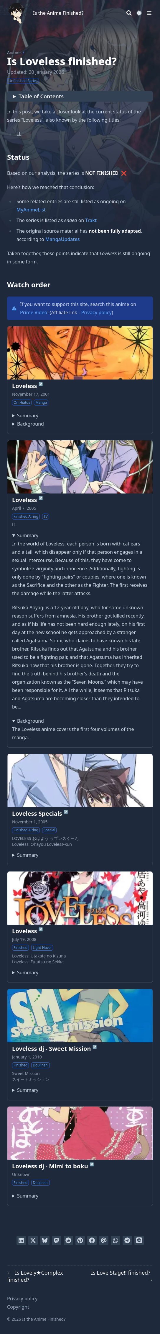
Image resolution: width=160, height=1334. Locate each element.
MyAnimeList (31, 209)
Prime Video (33, 312)
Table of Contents (41, 96)
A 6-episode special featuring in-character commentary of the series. (25, 855)
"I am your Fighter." (25, 972)
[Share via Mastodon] (56, 1240)
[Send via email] (103, 1240)
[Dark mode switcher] (139, 13)
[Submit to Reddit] (68, 1240)
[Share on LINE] (139, 1240)
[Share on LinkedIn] (21, 1240)
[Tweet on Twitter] (33, 1240)
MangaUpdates (62, 239)
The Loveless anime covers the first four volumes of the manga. (80, 729)
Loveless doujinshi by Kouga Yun (25, 1090)
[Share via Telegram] (127, 1240)
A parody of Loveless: (25, 1196)
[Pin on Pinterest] (80, 1240)
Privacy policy (96, 312)
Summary (27, 415)
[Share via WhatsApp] (115, 1240)
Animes (14, 52)
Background (30, 424)
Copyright (18, 1307)
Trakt (91, 220)
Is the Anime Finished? (58, 13)
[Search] (129, 13)
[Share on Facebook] (92, 1240)
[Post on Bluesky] (45, 1240)
